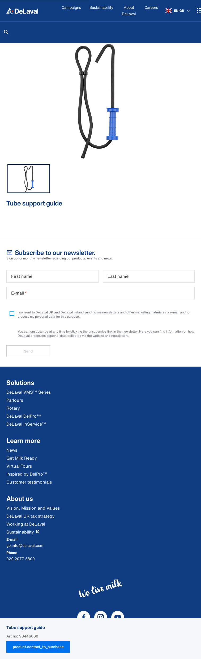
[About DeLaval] (129, 11)
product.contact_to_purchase (38, 646)
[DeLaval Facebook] (83, 617)
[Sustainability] (101, 11)
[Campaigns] (71, 11)
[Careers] (151, 11)
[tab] (28, 178)
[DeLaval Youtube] (117, 617)
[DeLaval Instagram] (100, 617)
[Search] (6, 32)
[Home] (22, 10)
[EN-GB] (178, 10)
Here (142, 331)
